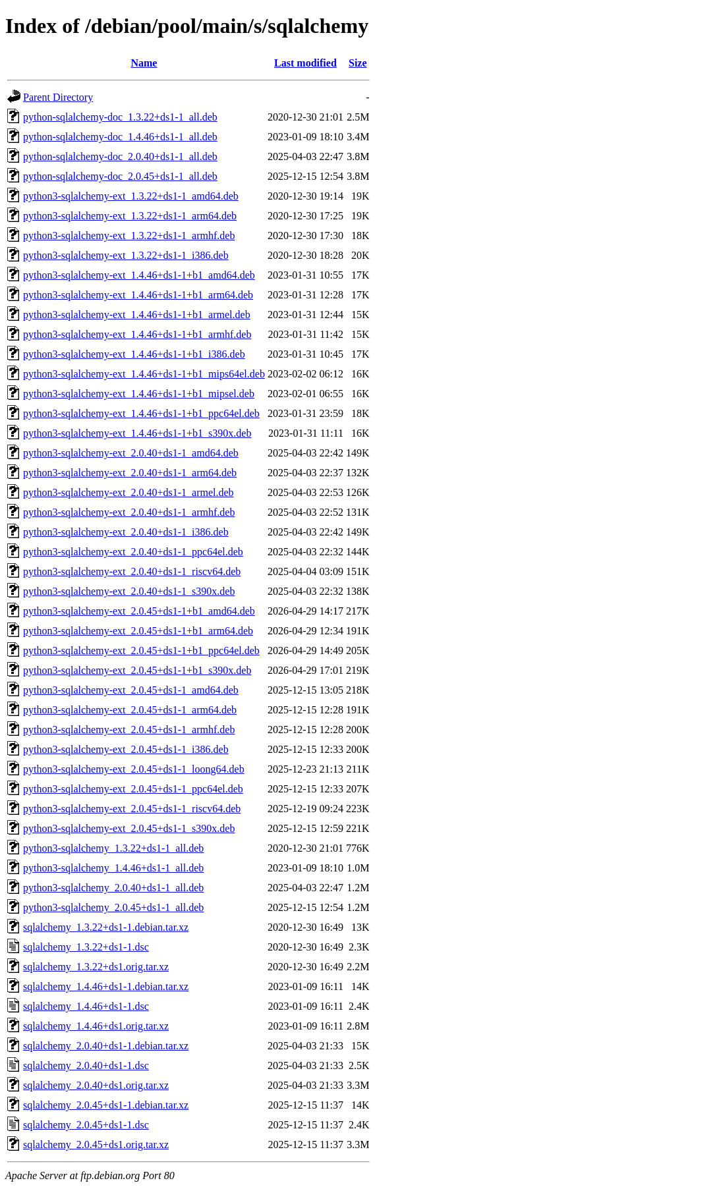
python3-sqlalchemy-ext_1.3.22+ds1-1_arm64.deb (130, 215)
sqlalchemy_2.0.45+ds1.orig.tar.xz (96, 1144)
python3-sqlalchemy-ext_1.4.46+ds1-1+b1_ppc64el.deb (141, 413)
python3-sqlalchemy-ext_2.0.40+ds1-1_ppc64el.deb (133, 551)
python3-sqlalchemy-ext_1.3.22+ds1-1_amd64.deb (131, 196)
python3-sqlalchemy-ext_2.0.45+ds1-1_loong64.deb (134, 769)
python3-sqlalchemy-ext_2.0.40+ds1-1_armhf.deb (129, 512)
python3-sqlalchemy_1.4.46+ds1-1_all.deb (113, 867)
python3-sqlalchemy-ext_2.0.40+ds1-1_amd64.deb (131, 452)
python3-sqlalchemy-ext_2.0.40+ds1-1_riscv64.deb (132, 571)
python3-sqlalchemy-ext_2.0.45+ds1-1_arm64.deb (130, 709)
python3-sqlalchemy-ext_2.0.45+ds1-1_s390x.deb (129, 828)
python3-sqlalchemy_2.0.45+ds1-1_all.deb (113, 907)
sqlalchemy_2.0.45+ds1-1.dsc (86, 1124)
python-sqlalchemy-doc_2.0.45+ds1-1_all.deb (120, 176)
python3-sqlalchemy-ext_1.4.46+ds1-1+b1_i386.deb (134, 354)
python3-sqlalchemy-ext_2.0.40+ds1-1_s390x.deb (129, 591)
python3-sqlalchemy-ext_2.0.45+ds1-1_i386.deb (126, 749)
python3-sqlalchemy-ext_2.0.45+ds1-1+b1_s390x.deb (137, 670)
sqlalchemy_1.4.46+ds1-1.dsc (86, 1006)
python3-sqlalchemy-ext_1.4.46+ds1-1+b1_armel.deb (136, 314)
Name (143, 63)
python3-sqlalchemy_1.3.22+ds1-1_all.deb (113, 848)
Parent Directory (58, 97)
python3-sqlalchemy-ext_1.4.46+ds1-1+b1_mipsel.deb (138, 393)
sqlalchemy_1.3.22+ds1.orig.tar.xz (96, 966)
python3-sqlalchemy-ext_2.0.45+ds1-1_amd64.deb (131, 690)
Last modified (305, 63)
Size (358, 63)
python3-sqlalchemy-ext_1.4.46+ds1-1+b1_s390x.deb (137, 433)
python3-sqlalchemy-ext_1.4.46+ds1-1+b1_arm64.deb (138, 294)
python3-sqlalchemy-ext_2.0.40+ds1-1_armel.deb (128, 492)
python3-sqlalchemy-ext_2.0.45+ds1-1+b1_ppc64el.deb (141, 650)
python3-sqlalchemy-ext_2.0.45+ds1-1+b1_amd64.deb (139, 611)
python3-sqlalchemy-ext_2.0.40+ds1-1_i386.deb (126, 532)
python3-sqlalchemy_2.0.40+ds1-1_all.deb (113, 887)
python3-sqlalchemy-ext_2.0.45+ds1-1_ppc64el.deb (133, 788)
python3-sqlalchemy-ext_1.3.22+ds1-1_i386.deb (126, 255)
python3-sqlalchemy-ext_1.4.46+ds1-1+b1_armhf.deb (137, 334)
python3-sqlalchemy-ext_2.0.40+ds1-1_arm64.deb (130, 472)
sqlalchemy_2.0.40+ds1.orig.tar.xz (96, 1085)
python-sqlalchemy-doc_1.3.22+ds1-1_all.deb (120, 117)
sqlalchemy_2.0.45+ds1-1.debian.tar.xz (105, 1105)
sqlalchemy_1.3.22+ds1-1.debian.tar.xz (105, 927)
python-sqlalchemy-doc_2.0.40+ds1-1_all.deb (120, 156)
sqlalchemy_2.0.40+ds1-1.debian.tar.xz (105, 1045)
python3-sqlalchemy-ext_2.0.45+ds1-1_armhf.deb (129, 729)
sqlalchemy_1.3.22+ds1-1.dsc (86, 946)
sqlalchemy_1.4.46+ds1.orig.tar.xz (96, 1026)
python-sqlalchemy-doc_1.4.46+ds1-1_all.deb (120, 136)
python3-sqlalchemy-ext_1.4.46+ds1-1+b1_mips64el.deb (144, 373)
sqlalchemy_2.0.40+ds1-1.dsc (86, 1065)
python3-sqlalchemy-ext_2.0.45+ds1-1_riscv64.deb (132, 808)
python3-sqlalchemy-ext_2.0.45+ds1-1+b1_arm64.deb (138, 630)
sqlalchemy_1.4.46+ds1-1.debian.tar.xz (105, 986)
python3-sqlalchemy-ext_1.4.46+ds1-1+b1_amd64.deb (139, 275)
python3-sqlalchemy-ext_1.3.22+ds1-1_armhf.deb (129, 235)
